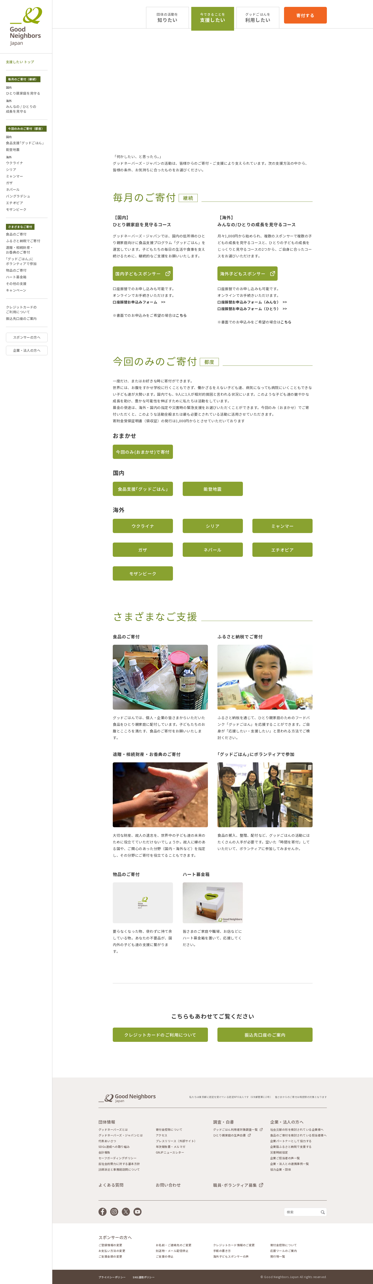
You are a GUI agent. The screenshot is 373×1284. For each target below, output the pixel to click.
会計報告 (104, 1152)
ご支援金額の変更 (110, 1256)
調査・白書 (223, 1122)
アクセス (161, 1135)
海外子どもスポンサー (242, 273)
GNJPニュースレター (170, 1152)
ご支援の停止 (165, 1256)
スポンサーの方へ (26, 337)
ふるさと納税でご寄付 (23, 240)
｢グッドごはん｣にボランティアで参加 (21, 261)
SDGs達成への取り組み (114, 1146)
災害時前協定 (279, 1152)
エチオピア (282, 550)
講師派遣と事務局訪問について (119, 1169)
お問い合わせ (168, 1185)
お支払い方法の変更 (111, 1250)
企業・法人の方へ (26, 350)
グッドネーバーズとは (113, 1129)
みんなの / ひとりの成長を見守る (21, 109)
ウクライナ (143, 526)
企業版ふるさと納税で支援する (291, 1146)
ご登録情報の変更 (110, 1245)
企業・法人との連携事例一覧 (289, 1163)
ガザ (142, 550)
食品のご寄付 (16, 234)
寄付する (305, 15)
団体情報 (106, 1122)
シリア (212, 526)
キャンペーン (16, 290)
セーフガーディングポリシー (117, 1158)
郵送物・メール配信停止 (172, 1250)
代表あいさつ (107, 1141)
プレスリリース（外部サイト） (176, 1141)
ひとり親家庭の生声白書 (229, 1135)
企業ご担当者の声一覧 (285, 1158)
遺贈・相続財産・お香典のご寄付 (19, 250)
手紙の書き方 (222, 1250)
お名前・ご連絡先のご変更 (173, 1245)
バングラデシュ (18, 196)
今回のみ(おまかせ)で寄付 (143, 452)
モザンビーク (142, 573)
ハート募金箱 (16, 276)
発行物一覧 (277, 1256)
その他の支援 (16, 283)
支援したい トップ (20, 61)
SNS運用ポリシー (144, 1277)
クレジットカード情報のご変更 (234, 1245)
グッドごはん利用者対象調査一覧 (235, 1129)
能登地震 (213, 489)
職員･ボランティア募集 (235, 1185)
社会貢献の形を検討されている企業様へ (297, 1129)
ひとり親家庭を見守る (23, 93)
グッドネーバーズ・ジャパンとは (120, 1135)
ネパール (213, 550)
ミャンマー (282, 526)
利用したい (257, 18)
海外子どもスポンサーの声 (231, 1256)
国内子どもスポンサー (138, 273)
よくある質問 (110, 1185)
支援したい (212, 18)
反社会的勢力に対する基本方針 (119, 1163)
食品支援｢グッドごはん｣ (143, 489)
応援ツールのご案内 (283, 1250)
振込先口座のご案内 (265, 1035)
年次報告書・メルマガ (171, 1146)
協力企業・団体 (280, 1169)
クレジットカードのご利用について (160, 1035)
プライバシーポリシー (112, 1277)
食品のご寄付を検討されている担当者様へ (298, 1135)
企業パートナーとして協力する (291, 1141)
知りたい (167, 18)
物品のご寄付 (16, 270)
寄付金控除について (169, 1129)
